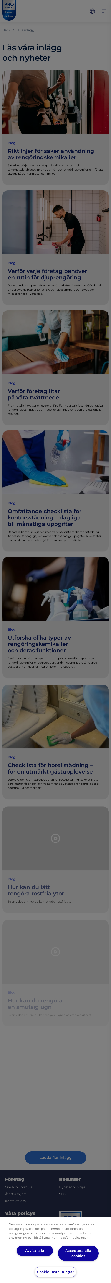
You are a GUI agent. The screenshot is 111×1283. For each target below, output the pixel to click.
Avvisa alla (34, 1251)
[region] (55, 1250)
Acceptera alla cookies (78, 1253)
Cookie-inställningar (55, 1272)
